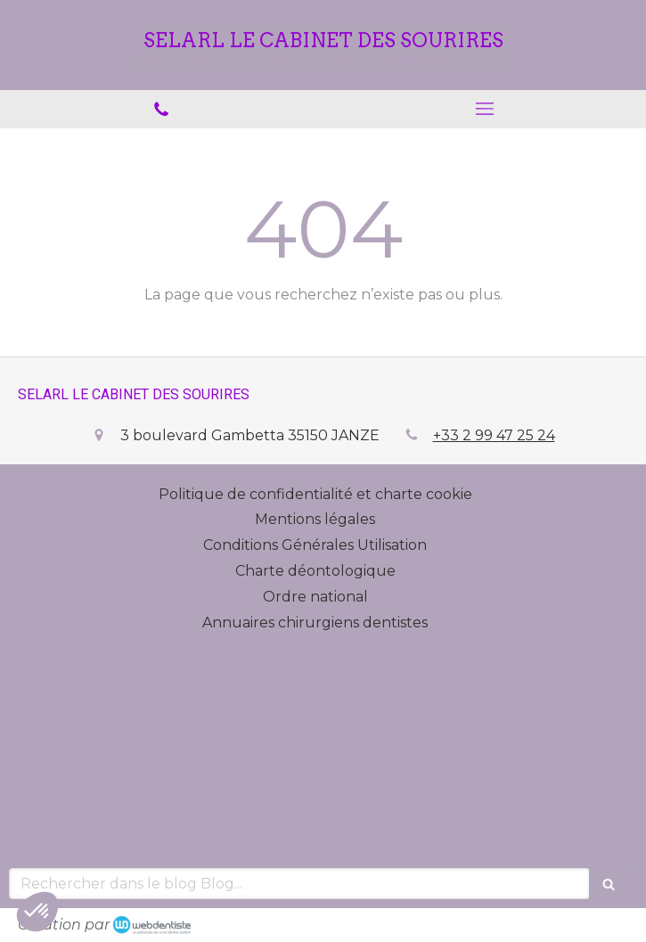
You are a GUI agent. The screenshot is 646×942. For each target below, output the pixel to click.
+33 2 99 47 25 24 (494, 435)
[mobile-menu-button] (485, 109)
